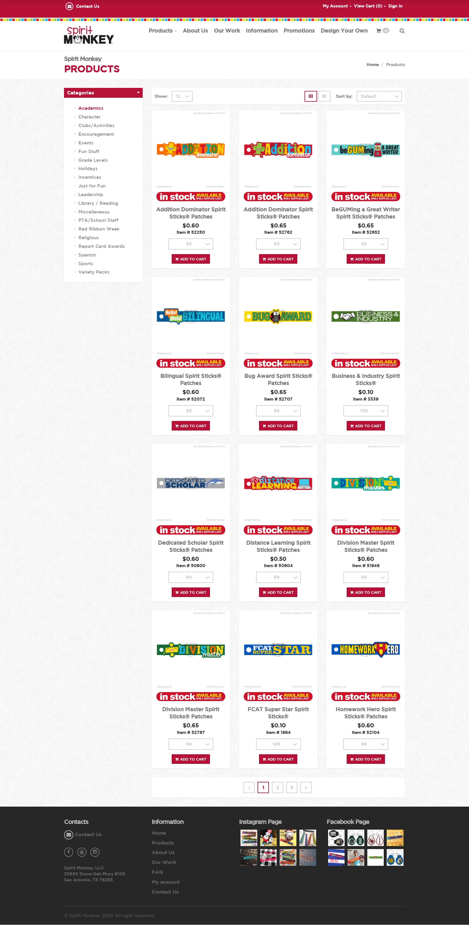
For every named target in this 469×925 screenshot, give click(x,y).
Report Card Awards (101, 246)
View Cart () (368, 6)
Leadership (90, 194)
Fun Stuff (88, 151)
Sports (85, 263)
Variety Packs (93, 272)
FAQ (157, 872)
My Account (335, 6)
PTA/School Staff (98, 220)
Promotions (299, 30)
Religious (88, 237)
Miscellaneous (94, 211)
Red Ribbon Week (99, 229)
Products (161, 30)
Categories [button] (80, 93)
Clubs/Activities (96, 125)
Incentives (89, 177)
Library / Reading (98, 203)
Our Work (227, 30)
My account (166, 882)
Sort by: (344, 96)
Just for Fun (92, 186)
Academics (90, 108)
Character (89, 117)
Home (372, 64)
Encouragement (96, 134)
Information (262, 30)
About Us (195, 30)
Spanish (87, 255)
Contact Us (87, 6)
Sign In (395, 6)
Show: (161, 96)
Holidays (88, 168)
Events (86, 143)
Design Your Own (344, 30)
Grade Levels (93, 160)
